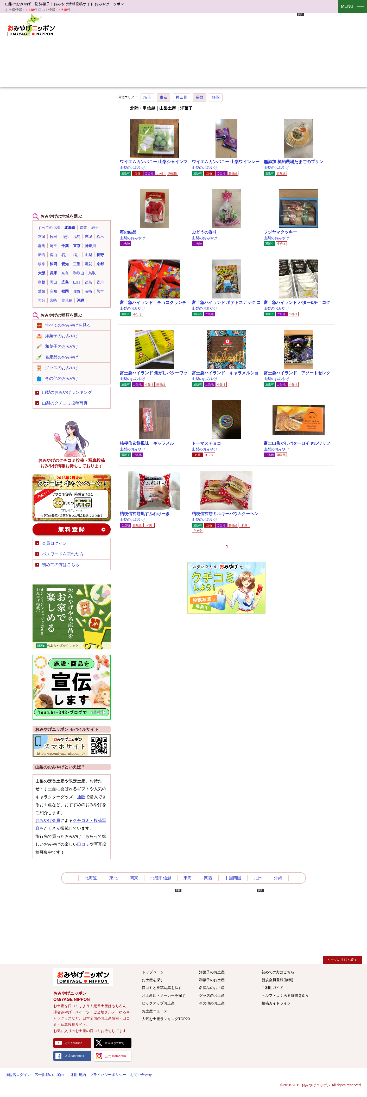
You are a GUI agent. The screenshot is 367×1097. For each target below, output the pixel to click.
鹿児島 (66, 300)
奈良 (65, 273)
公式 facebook (74, 1056)
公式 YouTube (73, 1043)
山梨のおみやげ (132, 167)
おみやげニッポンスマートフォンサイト (72, 745)
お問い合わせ (141, 1075)
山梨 (88, 255)
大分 (41, 300)
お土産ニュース (154, 1011)
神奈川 (181, 97)
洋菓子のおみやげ (61, 336)
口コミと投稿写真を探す (162, 988)
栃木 (100, 237)
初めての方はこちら (60, 564)
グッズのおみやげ (61, 367)
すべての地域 (49, 227)
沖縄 (80, 300)
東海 (188, 878)
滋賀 (88, 264)
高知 (53, 291)
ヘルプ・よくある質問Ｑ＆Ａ (285, 995)
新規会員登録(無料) (277, 980)
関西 (208, 878)
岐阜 (41, 264)
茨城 (88, 237)
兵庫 (53, 273)
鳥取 (92, 273)
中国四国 (233, 878)
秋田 (53, 237)
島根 (41, 282)
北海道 (69, 227)
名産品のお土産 (212, 988)
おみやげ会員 (47, 820)
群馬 (41, 246)
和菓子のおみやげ (61, 346)
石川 (65, 255)
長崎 (88, 291)
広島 (65, 282)
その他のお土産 (212, 1003)
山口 (76, 282)
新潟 (41, 255)
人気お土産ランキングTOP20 (166, 1019)
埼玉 (147, 97)
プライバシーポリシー (108, 1075)
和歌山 (78, 273)
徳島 (88, 282)
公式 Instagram (115, 1056)
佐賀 (76, 291)
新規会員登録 (72, 529)
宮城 (41, 237)
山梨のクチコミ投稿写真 (65, 403)
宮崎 (53, 300)
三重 (76, 264)
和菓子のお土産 (212, 980)
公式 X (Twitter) (114, 1043)
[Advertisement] (164, 49)
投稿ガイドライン (276, 1003)
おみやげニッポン (31, 24)
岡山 (53, 282)
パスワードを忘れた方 (63, 554)
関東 (134, 878)
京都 (100, 264)
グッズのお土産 (212, 995)
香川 (100, 282)
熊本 (100, 291)
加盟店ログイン (18, 1075)
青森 (83, 227)
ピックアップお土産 (158, 1003)
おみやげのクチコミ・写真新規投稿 (72, 497)
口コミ (83, 844)
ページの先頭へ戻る (342, 960)
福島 (76, 237)
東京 (163, 97)
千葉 (65, 246)
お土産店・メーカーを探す (164, 995)
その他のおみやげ (61, 378)
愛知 (65, 264)
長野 (200, 97)
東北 (113, 878)
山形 (65, 237)
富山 (53, 255)
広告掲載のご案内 (49, 1075)
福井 (76, 255)
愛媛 (41, 291)
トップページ (153, 972)
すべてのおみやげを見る (68, 325)
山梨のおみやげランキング (67, 392)
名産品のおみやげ (61, 357)
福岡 (65, 291)
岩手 (95, 227)
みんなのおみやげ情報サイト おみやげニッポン (83, 977)
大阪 (41, 273)
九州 (258, 878)
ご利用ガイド (272, 988)
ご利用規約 (77, 1075)
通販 (81, 797)
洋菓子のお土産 (212, 972)
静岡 (216, 97)
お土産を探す (153, 980)
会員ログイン (54, 543)
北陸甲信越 (160, 878)
